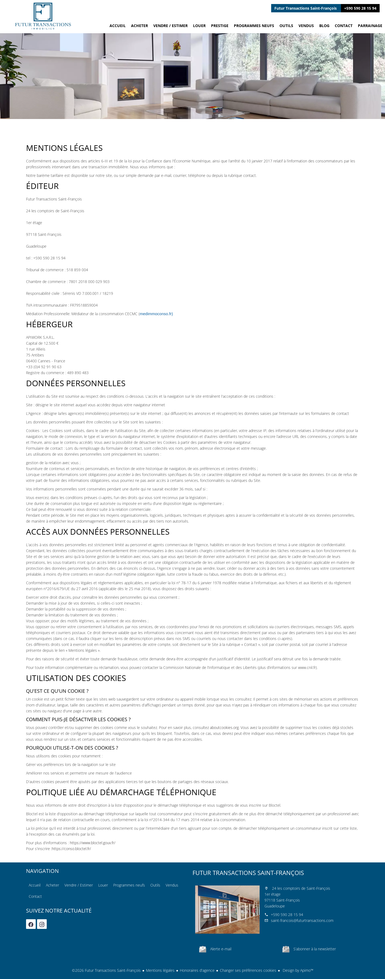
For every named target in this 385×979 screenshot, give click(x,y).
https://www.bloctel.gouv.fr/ (92, 842)
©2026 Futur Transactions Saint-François (106, 970)
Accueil (43, 16)
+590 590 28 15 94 (360, 8)
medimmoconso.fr (156, 313)
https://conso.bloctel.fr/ (71, 848)
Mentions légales (160, 970)
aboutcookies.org (224, 727)
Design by (297, 970)
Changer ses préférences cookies (248, 970)
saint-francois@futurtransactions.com (302, 920)
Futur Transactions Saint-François (248, 873)
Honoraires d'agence (197, 970)
